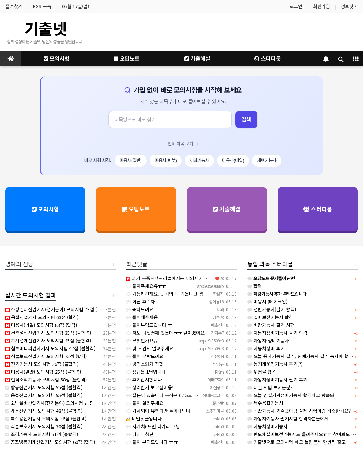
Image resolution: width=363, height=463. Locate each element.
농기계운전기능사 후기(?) (274, 364)
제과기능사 (199, 160)
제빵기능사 (267, 160)
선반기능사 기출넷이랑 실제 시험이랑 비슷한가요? (299, 410)
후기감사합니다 (144, 379)
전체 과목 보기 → (183, 143)
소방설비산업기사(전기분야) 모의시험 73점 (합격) (56, 309)
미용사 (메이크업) (267, 301)
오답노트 (127, 58)
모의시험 (56, 58)
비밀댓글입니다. (144, 418)
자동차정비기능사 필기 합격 (277, 332)
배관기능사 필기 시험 (271, 325)
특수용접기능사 (265, 403)
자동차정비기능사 (267, 426)
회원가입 (321, 6)
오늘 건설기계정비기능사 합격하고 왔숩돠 (290, 395)
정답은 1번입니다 (146, 371)
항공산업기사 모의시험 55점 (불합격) (43, 387)
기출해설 (197, 58)
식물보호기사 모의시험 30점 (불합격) (43, 426)
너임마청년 (139, 434)
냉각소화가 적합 (144, 364)
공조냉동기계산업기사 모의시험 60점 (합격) (50, 442)
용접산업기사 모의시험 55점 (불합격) (43, 395)
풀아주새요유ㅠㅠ (146, 286)
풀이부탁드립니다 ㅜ (149, 325)
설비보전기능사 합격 (270, 317)
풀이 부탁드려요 (144, 356)
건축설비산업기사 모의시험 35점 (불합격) (48, 332)
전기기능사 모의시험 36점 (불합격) (41, 364)
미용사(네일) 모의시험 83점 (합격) (41, 325)
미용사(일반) (130, 160)
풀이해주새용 (142, 317)
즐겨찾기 (13, 6)
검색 (246, 119)
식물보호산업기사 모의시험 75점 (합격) (46, 356)
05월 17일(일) (75, 6)
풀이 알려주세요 (144, 403)
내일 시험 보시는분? (269, 387)
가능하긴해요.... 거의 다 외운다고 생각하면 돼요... (178, 293)
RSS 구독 (42, 6)
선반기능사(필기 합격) (271, 309)
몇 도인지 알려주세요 (149, 348)
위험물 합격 (261, 371)
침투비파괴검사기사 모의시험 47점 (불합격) (50, 348)
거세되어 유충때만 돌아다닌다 (158, 410)
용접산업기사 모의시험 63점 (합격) (41, 317)
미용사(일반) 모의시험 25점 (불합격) (43, 371)
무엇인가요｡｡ (142, 340)
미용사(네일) (233, 160)
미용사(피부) (166, 160)
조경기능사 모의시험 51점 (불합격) (41, 434)
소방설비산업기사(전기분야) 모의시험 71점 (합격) (55, 403)
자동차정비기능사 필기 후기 (277, 379)
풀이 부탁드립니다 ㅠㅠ (152, 442)
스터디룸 (267, 58)
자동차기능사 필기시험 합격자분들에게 (288, 418)
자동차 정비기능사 (268, 340)
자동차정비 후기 (266, 348)
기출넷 (45, 28)
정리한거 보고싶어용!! (150, 387)
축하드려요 (139, 309)
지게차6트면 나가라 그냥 (153, 426)
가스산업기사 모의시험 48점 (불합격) (43, 410)
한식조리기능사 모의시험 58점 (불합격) (46, 379)
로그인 (296, 6)
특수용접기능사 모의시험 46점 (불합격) (45, 418)
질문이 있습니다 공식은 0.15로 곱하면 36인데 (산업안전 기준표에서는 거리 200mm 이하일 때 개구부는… (231, 395)
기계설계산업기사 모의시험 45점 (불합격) (48, 340)
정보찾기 (349, 6)
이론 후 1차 (140, 301)
